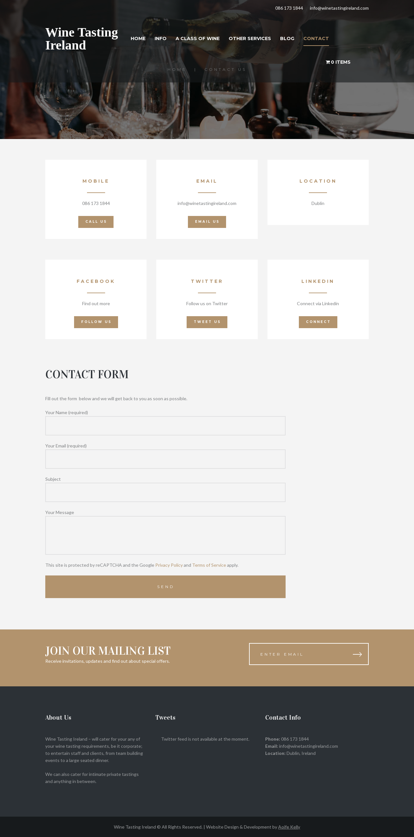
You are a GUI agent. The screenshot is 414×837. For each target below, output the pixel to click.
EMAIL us (207, 222)
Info (161, 38)
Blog (287, 38)
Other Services (250, 38)
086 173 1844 (289, 8)
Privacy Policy (169, 565)
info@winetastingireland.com (339, 8)
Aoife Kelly (289, 827)
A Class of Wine (198, 38)
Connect (318, 322)
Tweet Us (207, 322)
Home (138, 38)
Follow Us (96, 322)
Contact (316, 38)
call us (96, 222)
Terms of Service (209, 565)
